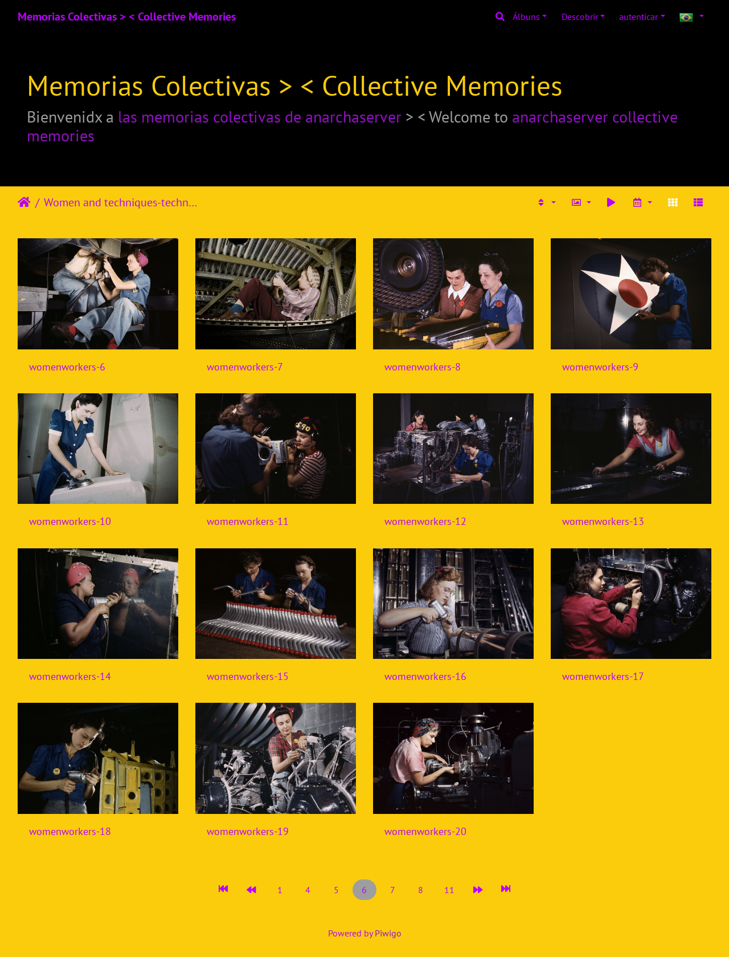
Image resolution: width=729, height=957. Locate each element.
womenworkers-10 (70, 521)
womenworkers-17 (603, 676)
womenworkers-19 (248, 831)
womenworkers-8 (422, 367)
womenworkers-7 (245, 367)
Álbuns (526, 16)
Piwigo (388, 933)
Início (24, 202)
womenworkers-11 (248, 521)
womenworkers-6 (67, 367)
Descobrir (580, 16)
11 (449, 889)
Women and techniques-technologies (123, 202)
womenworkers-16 (425, 676)
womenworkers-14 (70, 676)
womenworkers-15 (248, 676)
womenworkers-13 (603, 521)
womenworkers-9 (600, 367)
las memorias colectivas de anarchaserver (260, 116)
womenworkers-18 (70, 831)
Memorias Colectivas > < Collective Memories (127, 16)
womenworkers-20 (425, 831)
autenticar (638, 16)
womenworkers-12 (425, 521)
